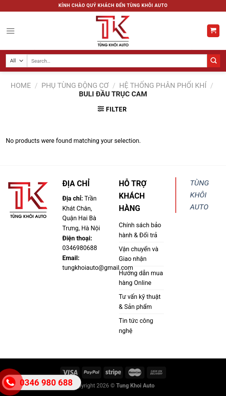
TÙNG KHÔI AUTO (199, 194)
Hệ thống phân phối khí (163, 85)
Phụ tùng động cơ (75, 85)
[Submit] (213, 60)
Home (21, 85)
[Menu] (10, 30)
